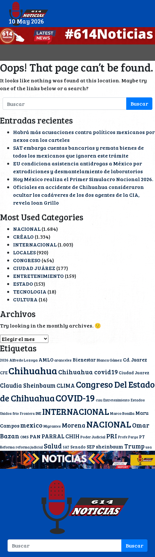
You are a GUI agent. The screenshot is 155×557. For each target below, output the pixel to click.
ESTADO (23, 283)
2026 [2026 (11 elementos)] (4, 360)
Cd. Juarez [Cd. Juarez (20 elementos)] (135, 359)
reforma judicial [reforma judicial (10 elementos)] (29, 447)
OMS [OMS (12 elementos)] (24, 436)
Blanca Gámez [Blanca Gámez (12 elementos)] (109, 360)
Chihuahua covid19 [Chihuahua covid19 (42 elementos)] (88, 371)
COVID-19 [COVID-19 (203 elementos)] (75, 397)
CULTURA (25, 299)
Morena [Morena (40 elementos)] (73, 425)
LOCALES (24, 252)
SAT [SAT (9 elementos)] (66, 447)
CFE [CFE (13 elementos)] (4, 373)
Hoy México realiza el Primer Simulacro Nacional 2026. (83, 179)
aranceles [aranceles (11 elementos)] (63, 360)
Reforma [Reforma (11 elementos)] (7, 446)
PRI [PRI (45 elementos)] (111, 435)
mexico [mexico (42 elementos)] (31, 425)
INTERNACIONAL (35, 244)
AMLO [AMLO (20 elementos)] (46, 359)
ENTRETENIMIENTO (38, 275)
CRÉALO (23, 236)
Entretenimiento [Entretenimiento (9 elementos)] (116, 400)
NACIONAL (27, 228)
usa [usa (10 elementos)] (149, 447)
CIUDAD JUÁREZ (34, 267)
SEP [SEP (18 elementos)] (91, 446)
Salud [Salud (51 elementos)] (53, 445)
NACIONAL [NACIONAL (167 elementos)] (108, 424)
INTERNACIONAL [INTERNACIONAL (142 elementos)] (75, 411)
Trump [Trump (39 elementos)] (134, 446)
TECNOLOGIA (29, 291)
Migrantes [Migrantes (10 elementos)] (52, 426)
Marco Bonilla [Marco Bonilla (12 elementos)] (122, 413)
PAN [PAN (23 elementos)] (35, 436)
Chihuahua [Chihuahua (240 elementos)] (33, 370)
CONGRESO (27, 260)
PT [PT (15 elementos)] (142, 437)
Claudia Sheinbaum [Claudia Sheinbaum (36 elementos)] (28, 385)
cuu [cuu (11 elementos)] (99, 399)
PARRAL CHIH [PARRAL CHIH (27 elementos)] (60, 436)
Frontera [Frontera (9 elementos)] (27, 413)
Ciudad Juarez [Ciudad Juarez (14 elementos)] (134, 373)
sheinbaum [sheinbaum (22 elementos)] (109, 446)
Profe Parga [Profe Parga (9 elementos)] (128, 437)
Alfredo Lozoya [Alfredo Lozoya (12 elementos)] (23, 360)
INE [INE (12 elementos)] (38, 413)
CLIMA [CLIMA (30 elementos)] (66, 385)
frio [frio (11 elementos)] (16, 413)
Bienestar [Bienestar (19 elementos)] (84, 359)
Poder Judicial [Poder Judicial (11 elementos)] (92, 436)
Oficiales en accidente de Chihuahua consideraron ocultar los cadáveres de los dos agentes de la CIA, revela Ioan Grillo (78, 194)
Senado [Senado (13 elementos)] (78, 447)
